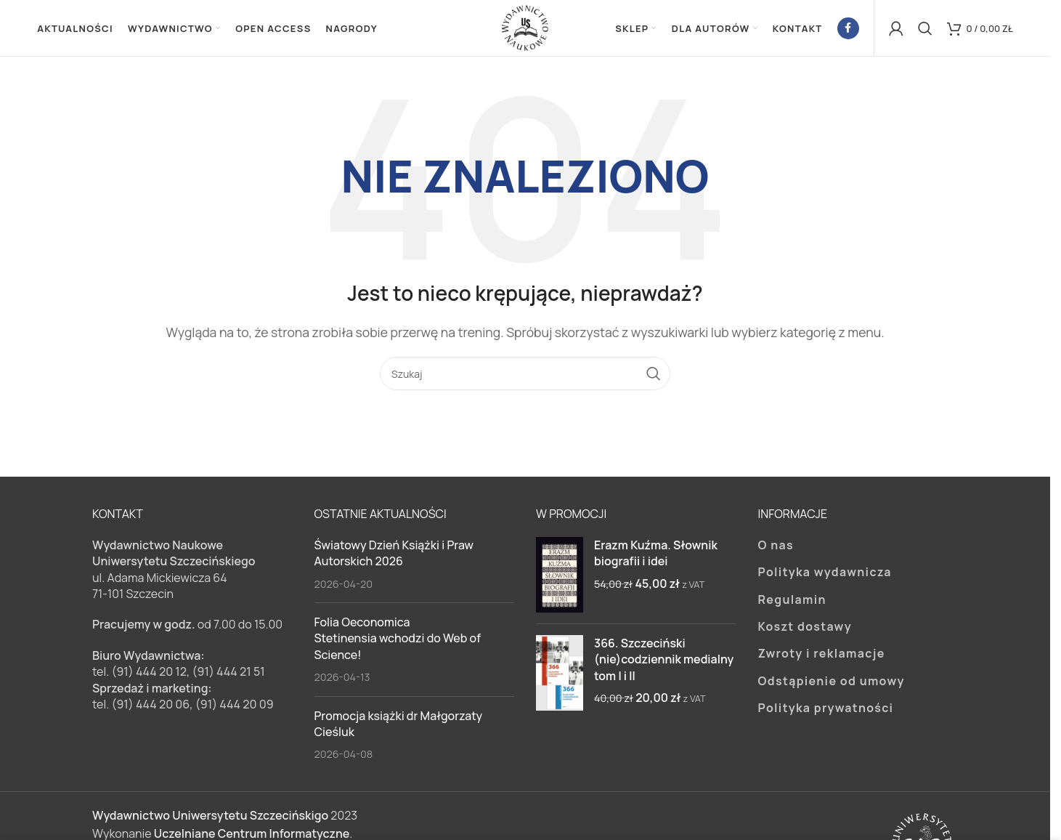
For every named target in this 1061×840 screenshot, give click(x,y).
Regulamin (792, 601)
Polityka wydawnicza (825, 574)
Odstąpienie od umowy (831, 682)
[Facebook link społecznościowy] (848, 29)
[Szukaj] (925, 29)
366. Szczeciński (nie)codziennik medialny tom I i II (663, 661)
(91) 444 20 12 (149, 674)
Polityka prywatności (826, 710)
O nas (776, 546)
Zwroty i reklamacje (821, 655)
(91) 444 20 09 (234, 706)
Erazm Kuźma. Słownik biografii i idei (656, 554)
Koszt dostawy (805, 629)
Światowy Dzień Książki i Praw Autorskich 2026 (394, 554)
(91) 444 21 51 (228, 674)
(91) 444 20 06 (150, 706)
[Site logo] (525, 28)
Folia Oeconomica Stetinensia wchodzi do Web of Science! (397, 640)
